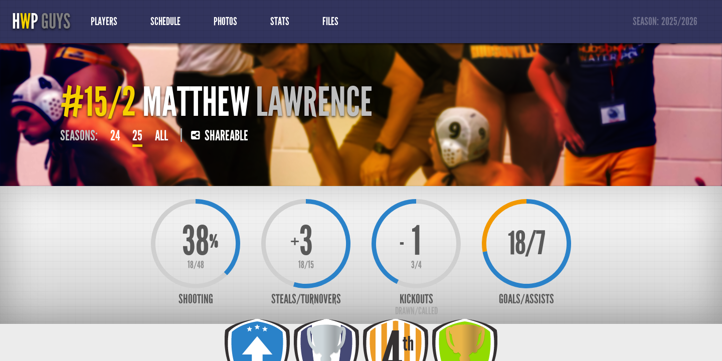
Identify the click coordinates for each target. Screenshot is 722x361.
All (161, 135)
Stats (279, 21)
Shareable (219, 135)
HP (41, 21)
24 (115, 135)
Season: (665, 22)
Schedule (165, 21)
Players (104, 21)
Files (330, 21)
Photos (225, 21)
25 (137, 135)
